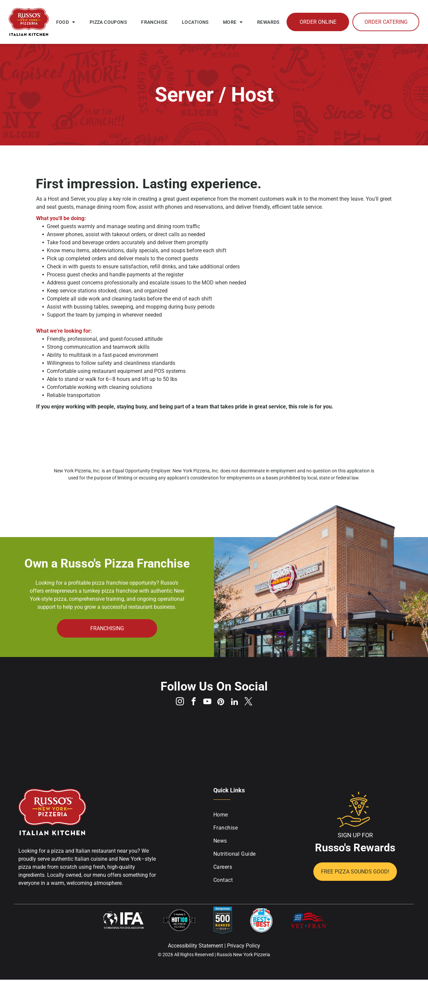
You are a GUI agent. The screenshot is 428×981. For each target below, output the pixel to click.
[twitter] (251, 703)
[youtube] (206, 703)
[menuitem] (65, 22)
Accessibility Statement (195, 947)
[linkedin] (236, 703)
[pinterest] (221, 703)
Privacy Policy (243, 947)
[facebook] (191, 703)
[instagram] (176, 703)
